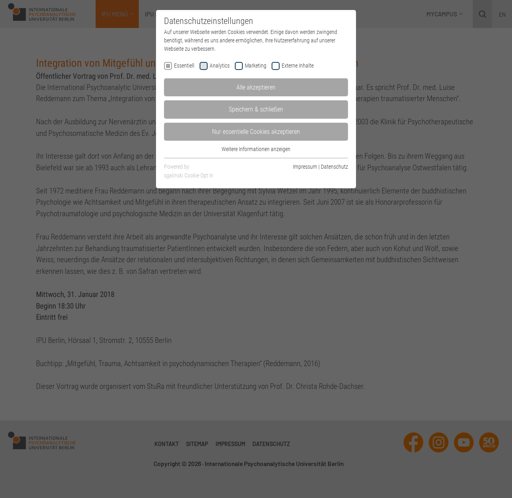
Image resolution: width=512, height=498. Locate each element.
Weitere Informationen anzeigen (256, 149)
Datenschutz (334, 166)
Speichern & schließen (256, 109)
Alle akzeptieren (256, 87)
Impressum (305, 166)
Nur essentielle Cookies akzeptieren (256, 131)
